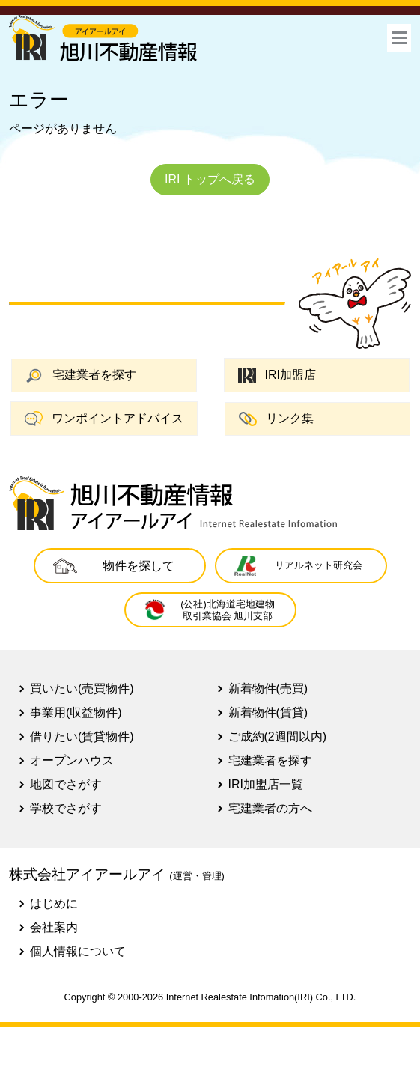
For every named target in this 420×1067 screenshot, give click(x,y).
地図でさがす (66, 784)
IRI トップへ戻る (210, 179)
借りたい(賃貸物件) (82, 736)
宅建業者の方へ (270, 808)
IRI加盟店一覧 (265, 784)
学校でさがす (66, 808)
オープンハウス (72, 760)
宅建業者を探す (80, 375)
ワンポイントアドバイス (104, 418)
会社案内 (54, 927)
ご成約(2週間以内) (277, 736)
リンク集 (276, 419)
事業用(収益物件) (76, 712)
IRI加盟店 (277, 375)
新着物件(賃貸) (268, 712)
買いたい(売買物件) (82, 688)
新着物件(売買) (268, 688)
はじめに (54, 903)
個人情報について (78, 951)
